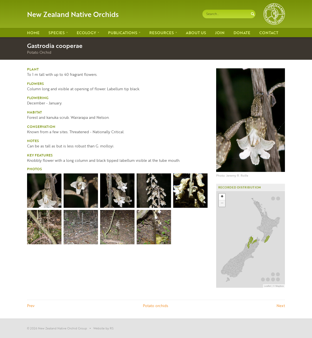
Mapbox (279, 286)
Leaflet (267, 286)
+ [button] (222, 197)
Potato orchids (155, 305)
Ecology (86, 32)
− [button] (222, 203)
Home (33, 32)
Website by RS (103, 328)
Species (57, 32)
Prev (30, 305)
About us (196, 32)
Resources (161, 32)
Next (281, 305)
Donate (242, 32)
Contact (268, 32)
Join (220, 32)
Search (252, 14)
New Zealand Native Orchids (73, 14)
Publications (122, 32)
